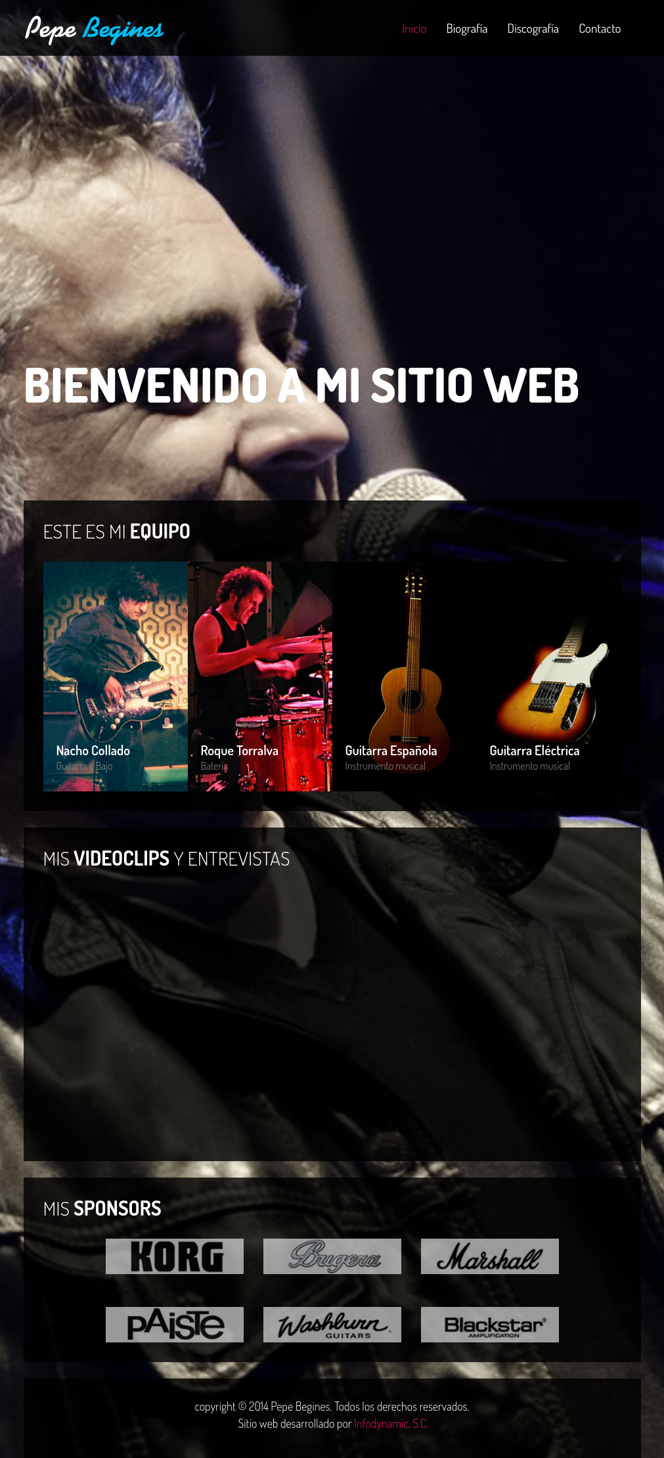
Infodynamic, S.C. (391, 1423)
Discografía (534, 28)
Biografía (466, 28)
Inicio (414, 28)
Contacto (600, 28)
